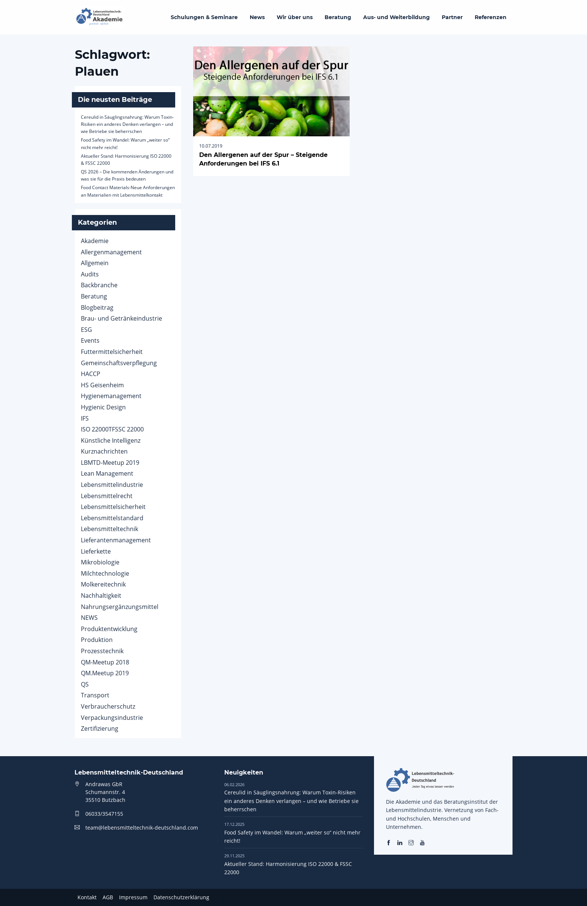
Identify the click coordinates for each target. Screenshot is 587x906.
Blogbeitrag (97, 307)
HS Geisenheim (102, 385)
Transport (95, 695)
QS (85, 684)
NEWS (89, 617)
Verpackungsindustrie (112, 717)
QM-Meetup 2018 (105, 662)
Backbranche (99, 285)
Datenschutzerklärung (181, 897)
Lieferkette (96, 551)
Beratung (94, 296)
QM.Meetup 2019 (105, 673)
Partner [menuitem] (452, 17)
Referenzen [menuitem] (491, 17)
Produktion (97, 640)
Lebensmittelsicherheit (113, 507)
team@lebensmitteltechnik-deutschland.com (141, 827)
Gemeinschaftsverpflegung (119, 363)
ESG (86, 329)
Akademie (95, 241)
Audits (90, 274)
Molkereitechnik (103, 584)
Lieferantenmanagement (116, 540)
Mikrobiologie (100, 562)
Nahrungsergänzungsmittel (119, 607)
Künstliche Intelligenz (110, 440)
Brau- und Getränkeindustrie (121, 318)
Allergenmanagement (111, 252)
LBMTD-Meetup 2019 (110, 462)
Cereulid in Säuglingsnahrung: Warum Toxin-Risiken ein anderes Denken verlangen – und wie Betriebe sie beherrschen (127, 124)
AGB (108, 897)
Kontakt (87, 897)
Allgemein (95, 263)
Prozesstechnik (102, 651)
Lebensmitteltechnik (109, 529)
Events (90, 340)
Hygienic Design (103, 407)
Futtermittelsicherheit (112, 352)
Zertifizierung (99, 728)
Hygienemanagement (111, 396)
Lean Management (107, 473)
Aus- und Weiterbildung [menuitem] (396, 17)
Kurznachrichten (104, 451)
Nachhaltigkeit (101, 595)
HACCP (90, 374)
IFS (85, 418)
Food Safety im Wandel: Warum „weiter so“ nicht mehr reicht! (292, 832)
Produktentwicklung (109, 629)
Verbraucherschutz (108, 706)
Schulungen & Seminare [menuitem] (204, 17)
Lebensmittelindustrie (112, 485)
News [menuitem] (257, 17)
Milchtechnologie (105, 573)
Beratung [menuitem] (338, 17)
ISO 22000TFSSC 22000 (112, 429)
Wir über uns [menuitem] (295, 17)
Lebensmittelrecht (107, 496)
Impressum (133, 897)
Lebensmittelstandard (112, 518)
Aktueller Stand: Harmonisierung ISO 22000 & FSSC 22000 (288, 864)
